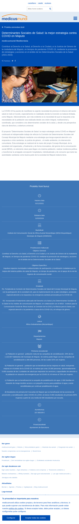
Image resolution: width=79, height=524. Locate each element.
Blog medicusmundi (41, 487)
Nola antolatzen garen (32, 447)
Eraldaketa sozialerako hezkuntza (48, 460)
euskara (48, 3)
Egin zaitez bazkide (8, 470)
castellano (32, 3)
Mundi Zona (37, 451)
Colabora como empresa (37, 470)
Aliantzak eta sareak (49, 447)
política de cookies (16, 508)
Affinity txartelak (23, 474)
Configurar (11, 518)
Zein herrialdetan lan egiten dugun (22, 460)
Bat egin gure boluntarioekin (40, 474)
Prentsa (18, 487)
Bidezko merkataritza (9, 474)
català (40, 3)
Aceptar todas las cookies (35, 518)
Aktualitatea (6, 483)
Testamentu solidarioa (56, 470)
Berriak (4, 487)
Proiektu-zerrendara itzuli (14, 27)
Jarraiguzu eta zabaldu (9, 477)
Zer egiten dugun (9, 457)
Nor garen (6, 443)
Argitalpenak (28, 487)
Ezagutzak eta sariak (65, 447)
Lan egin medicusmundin (61, 474)
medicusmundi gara (8, 447)
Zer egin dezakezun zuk (11, 466)
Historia (19, 447)
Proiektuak (5, 460)
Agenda (11, 487)
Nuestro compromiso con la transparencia (16, 451)
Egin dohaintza (22, 470)
